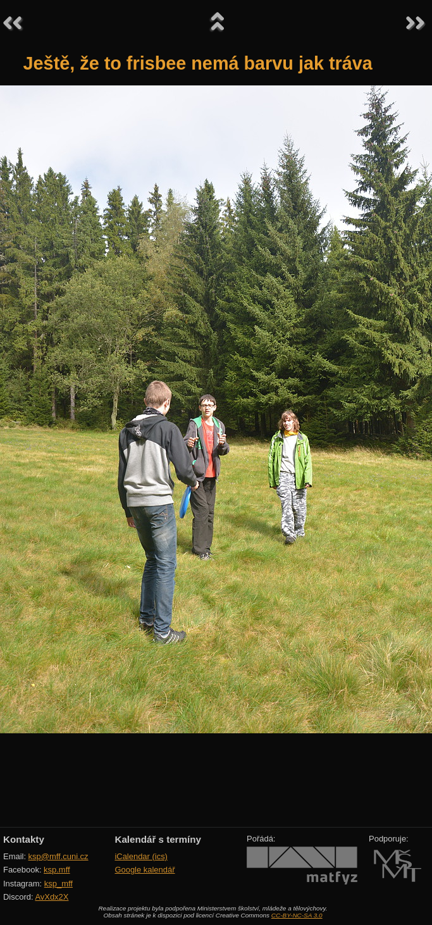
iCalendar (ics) (141, 856)
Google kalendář (144, 869)
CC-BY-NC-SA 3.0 (297, 915)
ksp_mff (58, 883)
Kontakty (23, 839)
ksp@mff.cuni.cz (58, 856)
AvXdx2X (51, 897)
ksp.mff (57, 869)
